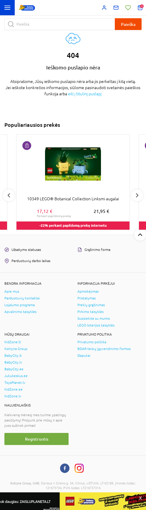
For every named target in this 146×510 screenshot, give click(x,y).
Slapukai (83, 356)
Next (137, 195)
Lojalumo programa (19, 305)
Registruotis (36, 438)
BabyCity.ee (14, 369)
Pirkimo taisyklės (90, 312)
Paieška (128, 24)
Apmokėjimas (88, 291)
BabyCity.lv (13, 362)
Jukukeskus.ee (16, 376)
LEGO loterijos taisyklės (96, 325)
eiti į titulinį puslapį (85, 93)
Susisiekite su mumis (93, 318)
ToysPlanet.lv (14, 383)
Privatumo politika (91, 342)
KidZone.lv (12, 396)
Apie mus (11, 291)
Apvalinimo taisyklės (20, 312)
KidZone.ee (13, 389)
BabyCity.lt (13, 356)
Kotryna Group (15, 349)
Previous (9, 195)
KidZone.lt (12, 342)
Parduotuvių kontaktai (22, 298)
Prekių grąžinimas (91, 305)
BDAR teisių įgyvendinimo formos (104, 349)
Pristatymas (86, 298)
